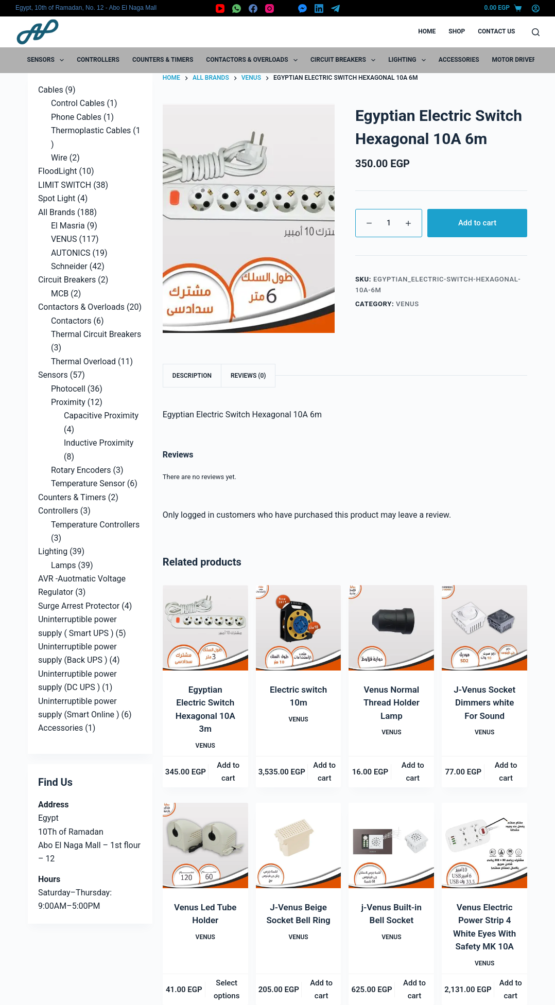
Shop (456, 31)
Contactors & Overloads (254, 60)
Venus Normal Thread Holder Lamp (391, 702)
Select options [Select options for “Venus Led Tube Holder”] (226, 989)
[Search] (536, 32)
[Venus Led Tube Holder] (205, 845)
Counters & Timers (162, 59)
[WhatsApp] (236, 8)
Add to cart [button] (228, 772)
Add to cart (477, 222)
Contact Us (496, 31)
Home (427, 31)
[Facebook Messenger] (302, 8)
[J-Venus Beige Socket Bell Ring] (298, 845)
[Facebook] (253, 8)
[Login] (536, 8)
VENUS (407, 304)
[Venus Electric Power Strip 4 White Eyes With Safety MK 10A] (484, 845)
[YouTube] (220, 8)
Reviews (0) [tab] (248, 375)
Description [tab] (192, 375)
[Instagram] (269, 8)
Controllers (98, 59)
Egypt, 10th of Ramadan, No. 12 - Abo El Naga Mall (86, 7)
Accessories (459, 59)
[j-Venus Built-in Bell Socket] (391, 845)
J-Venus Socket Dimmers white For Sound (484, 702)
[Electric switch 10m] (298, 628)
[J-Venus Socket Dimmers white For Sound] (484, 628)
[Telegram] (335, 8)
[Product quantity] (388, 223)
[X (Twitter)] (286, 8)
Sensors (47, 60)
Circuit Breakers (344, 60)
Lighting (408, 60)
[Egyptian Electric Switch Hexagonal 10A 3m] (205, 628)
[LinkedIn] (319, 8)
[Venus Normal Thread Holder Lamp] (391, 628)
